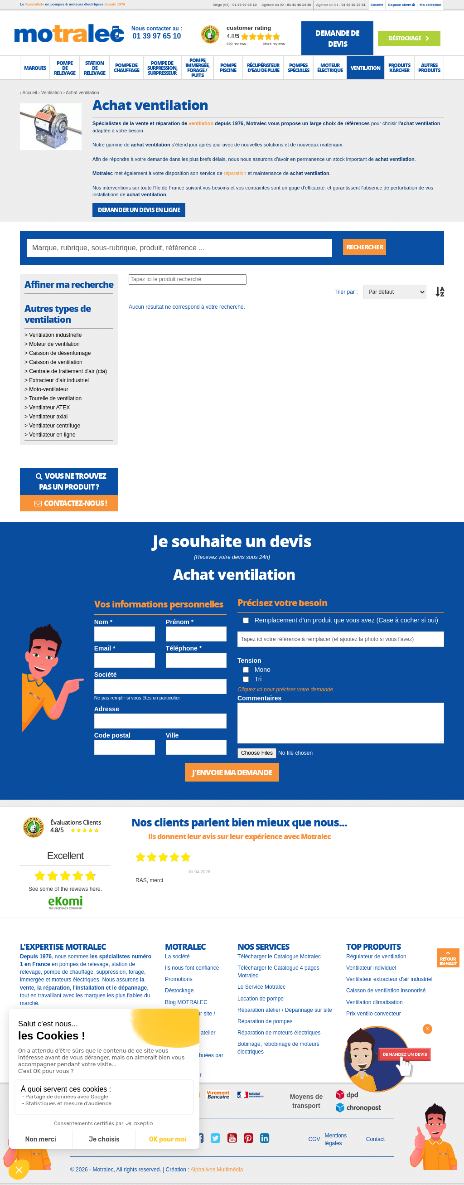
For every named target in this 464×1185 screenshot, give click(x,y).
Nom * (103, 619)
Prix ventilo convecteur (373, 1011)
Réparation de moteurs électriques (278, 1030)
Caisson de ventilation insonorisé (385, 988)
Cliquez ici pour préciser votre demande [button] (285, 687)
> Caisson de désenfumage (57, 353)
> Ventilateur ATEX (47, 407)
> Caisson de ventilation (53, 362)
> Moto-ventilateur (46, 389)
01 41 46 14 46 (299, 5)
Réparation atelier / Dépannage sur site (284, 1007)
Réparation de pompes (264, 1018)
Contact (375, 1137)
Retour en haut (448, 958)
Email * (105, 646)
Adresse (106, 706)
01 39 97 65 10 (244, 5)
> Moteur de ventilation (52, 343)
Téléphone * (184, 646)
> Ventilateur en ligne (49, 434)
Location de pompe (260, 996)
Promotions (179, 977)
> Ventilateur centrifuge (52, 425)
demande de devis (337, 38)
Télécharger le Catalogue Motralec (279, 954)
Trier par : (346, 291)
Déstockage (408, 38)
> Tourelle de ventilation (53, 398)
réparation (235, 173)
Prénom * (179, 619)
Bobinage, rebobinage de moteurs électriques (278, 1046)
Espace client (401, 5)
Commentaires (259, 696)
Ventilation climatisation (374, 999)
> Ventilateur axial (46, 416)
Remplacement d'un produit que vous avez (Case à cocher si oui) (340, 618)
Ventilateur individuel (371, 965)
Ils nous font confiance (192, 965)
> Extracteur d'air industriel (56, 380)
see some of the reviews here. (65, 886)
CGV (314, 1137)
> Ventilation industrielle (53, 334)
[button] (35, 67)
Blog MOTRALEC (186, 999)
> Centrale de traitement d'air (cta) (65, 371)
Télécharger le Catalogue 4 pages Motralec (278, 969)
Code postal (112, 733)
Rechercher (368, 247)
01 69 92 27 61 (353, 5)
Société (377, 5)
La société (177, 954)
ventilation (200, 123)
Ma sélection (430, 5)
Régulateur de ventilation (376, 954)
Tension (249, 658)
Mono (257, 667)
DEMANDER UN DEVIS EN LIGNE (135, 210)
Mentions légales (336, 1137)
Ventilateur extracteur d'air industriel (389, 977)
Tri (252, 676)
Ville (172, 733)
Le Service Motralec (261, 984)
